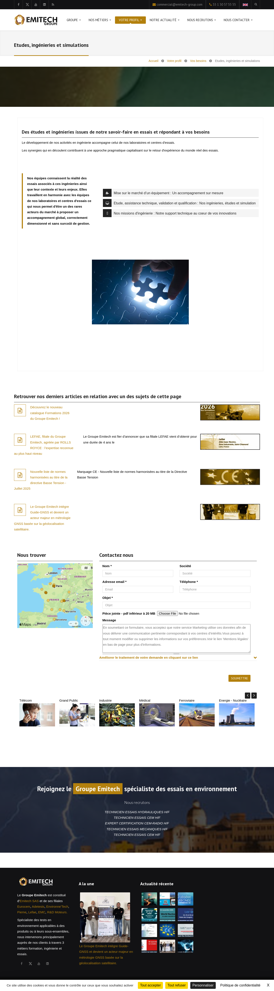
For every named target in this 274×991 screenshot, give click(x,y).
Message (109, 620)
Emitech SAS (29, 901)
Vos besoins (198, 61)
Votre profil (130, 21)
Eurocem (23, 906)
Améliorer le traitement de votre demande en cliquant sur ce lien (148, 657)
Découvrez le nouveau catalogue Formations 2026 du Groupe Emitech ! (49, 412)
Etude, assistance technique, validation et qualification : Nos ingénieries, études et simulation (179, 203)
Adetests (38, 906)
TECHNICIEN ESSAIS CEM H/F (137, 817)
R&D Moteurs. (57, 912)
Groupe (74, 21)
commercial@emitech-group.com (179, 4)
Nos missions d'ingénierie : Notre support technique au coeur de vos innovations (169, 213)
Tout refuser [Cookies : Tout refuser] (176, 985)
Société (185, 566)
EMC (41, 912)
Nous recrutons (201, 21)
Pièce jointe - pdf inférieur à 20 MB (128, 613)
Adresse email (114, 582)
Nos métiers (100, 21)
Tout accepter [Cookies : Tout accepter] (150, 985)
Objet (107, 598)
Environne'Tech (57, 906)
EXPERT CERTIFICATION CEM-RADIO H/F (137, 823)
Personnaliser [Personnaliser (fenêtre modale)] (203, 985)
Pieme (22, 912)
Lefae (32, 912)
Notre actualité (165, 21)
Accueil (153, 61)
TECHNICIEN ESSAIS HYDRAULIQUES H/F (137, 812)
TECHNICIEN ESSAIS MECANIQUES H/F (136, 829)
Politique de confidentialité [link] (240, 985)
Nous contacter (238, 21)
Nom (107, 566)
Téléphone (189, 582)
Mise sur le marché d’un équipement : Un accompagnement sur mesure (163, 193)
